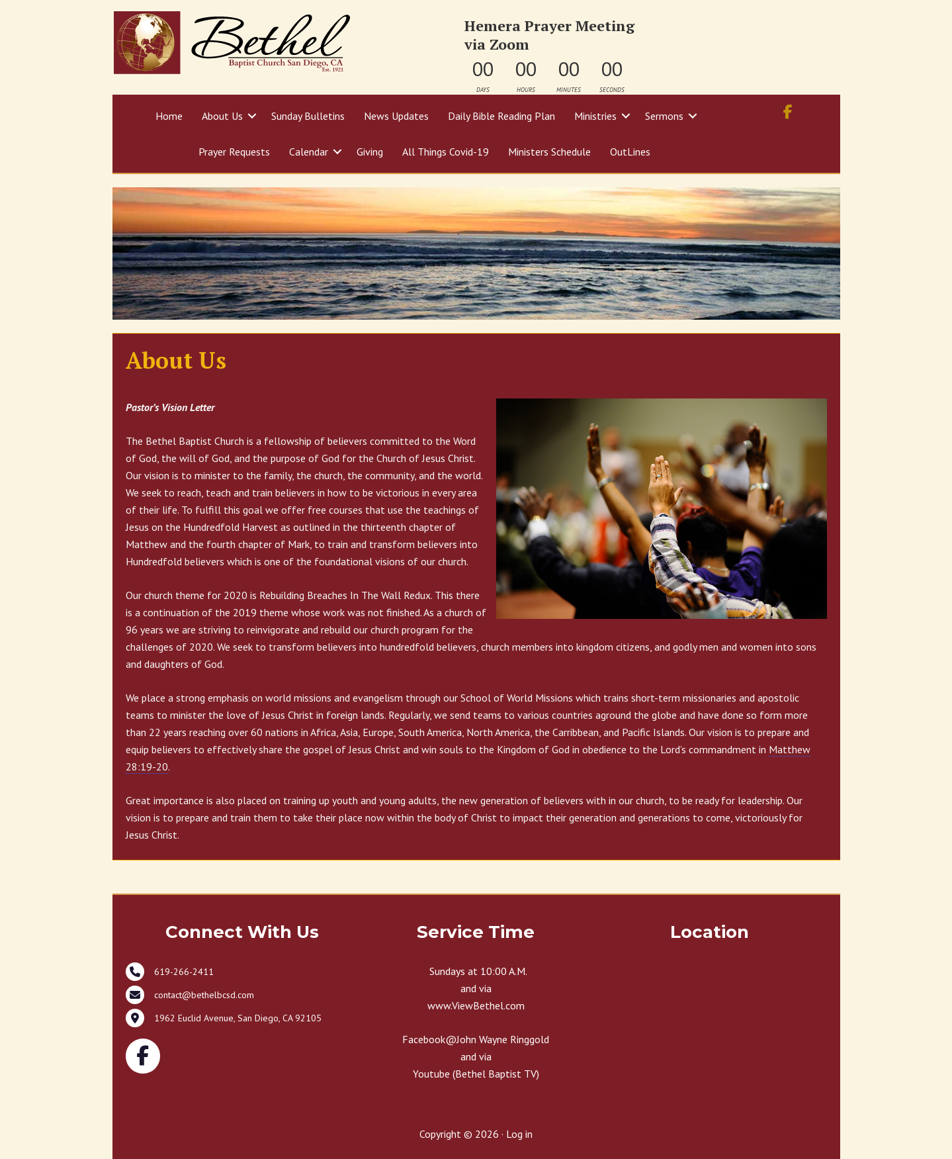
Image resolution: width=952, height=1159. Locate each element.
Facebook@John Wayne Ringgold (475, 1039)
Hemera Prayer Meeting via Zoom (549, 35)
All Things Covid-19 (445, 151)
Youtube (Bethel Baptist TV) (476, 1073)
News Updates (396, 115)
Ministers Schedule (549, 151)
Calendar (308, 151)
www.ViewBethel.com (476, 1005)
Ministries (595, 115)
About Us (222, 115)
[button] (252, 116)
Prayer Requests (234, 151)
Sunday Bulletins (308, 115)
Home (169, 115)
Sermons (664, 115)
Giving (370, 151)
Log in (519, 1133)
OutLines (630, 151)
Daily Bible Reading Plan (501, 115)
